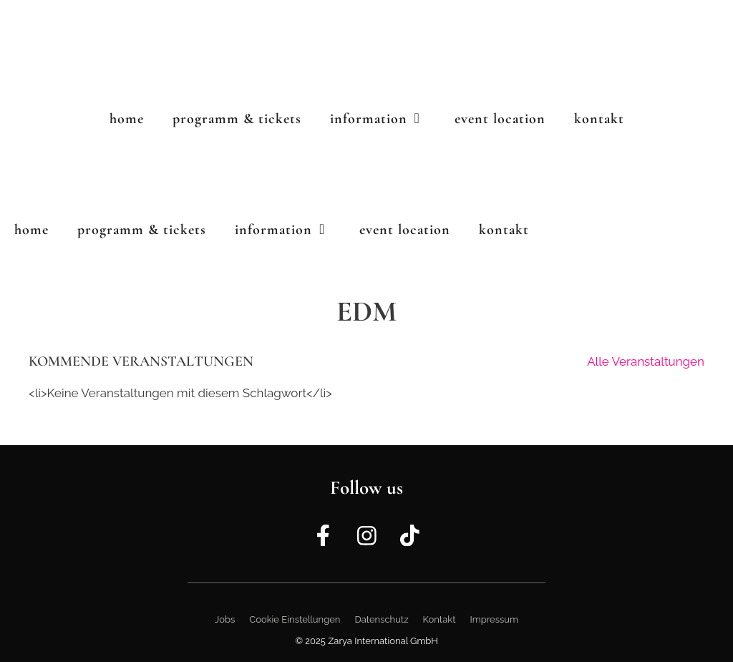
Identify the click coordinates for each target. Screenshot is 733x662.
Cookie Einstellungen (294, 619)
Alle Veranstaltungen (645, 361)
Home (127, 118)
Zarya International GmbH (383, 641)
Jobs (225, 619)
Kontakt (599, 118)
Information (385, 118)
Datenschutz (381, 619)
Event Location (500, 118)
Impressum (494, 619)
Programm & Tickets (237, 118)
